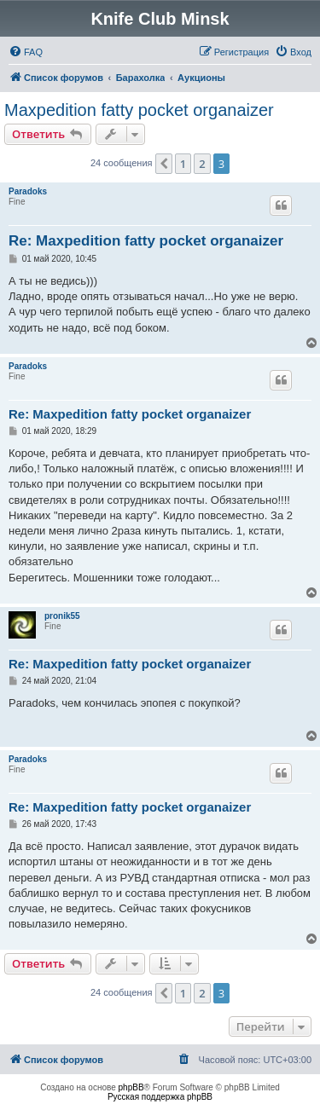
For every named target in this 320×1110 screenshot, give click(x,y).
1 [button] (183, 163)
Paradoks (28, 191)
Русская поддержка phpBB (160, 1096)
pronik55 (62, 616)
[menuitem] (26, 52)
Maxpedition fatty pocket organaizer (139, 110)
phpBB (131, 1087)
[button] (163, 163)
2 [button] (202, 163)
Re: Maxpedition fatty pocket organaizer (146, 241)
